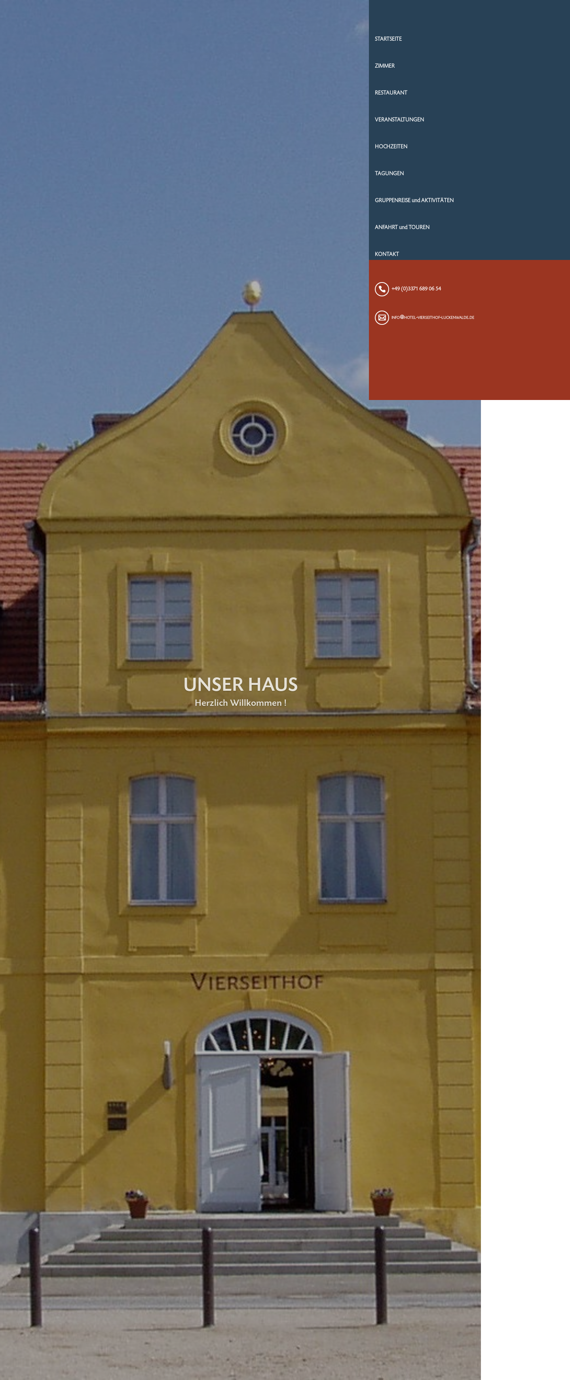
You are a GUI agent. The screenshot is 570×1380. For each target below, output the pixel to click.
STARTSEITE (479, 42)
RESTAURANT (482, 96)
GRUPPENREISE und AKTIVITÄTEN (505, 204)
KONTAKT (478, 257)
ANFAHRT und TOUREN (493, 230)
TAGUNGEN (480, 177)
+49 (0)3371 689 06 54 (507, 292)
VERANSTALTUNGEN (490, 123)
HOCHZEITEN (482, 150)
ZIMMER (475, 69)
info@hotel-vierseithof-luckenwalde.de (523, 320)
